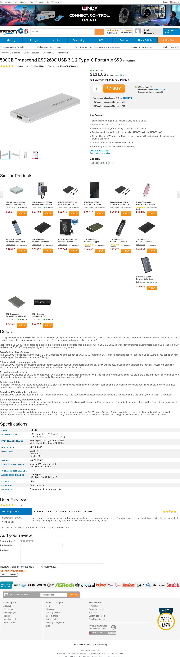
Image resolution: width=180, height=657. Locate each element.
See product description (100, 153)
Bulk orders (94, 612)
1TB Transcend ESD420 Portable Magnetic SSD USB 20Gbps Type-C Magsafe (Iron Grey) (42, 203)
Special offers (52, 616)
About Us (23, 2)
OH (121, 75)
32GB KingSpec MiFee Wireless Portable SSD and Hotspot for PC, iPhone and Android (15, 203)
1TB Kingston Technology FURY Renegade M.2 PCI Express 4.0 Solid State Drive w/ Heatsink (42, 315)
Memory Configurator (55, 622)
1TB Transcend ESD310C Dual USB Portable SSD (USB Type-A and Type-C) (118, 241)
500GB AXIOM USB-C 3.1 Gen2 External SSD (119, 203)
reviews (87, 246)
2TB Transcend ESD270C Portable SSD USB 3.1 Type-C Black (146, 241)
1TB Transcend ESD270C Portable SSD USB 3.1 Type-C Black (42, 241)
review (138, 209)
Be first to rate (10, 207)
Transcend (130, 61)
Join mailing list (5, 2)
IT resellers (93, 606)
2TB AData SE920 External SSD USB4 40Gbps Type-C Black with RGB (93, 203)
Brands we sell (9, 619)
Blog (31, 2)
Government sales (97, 609)
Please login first (9, 575)
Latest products (52, 619)
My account (149, 33)
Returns (6, 616)
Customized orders (97, 616)
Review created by (9, 567)
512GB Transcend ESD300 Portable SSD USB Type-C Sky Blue (15, 241)
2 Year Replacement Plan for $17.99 (109, 106)
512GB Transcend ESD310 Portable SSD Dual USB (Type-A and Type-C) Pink (145, 203)
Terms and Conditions (82, 644)
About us (7, 606)
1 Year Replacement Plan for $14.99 (109, 102)
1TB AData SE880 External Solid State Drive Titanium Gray (144, 278)
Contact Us (40, 2)
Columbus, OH (158, 90)
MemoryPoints (9, 622)
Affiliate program (10, 612)
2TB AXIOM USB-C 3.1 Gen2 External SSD (67, 203)
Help (15, 2)
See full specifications (99, 150)
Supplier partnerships (98, 619)
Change (112, 633)
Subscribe (74, 595)
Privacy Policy (101, 644)
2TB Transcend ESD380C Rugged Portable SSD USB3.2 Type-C (93, 241)
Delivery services (53, 612)
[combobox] (62, 32)
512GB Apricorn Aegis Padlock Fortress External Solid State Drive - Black (67, 241)
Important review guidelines (13, 571)
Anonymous (48, 567)
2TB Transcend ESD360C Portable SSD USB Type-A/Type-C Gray (16, 315)
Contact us (8, 609)
